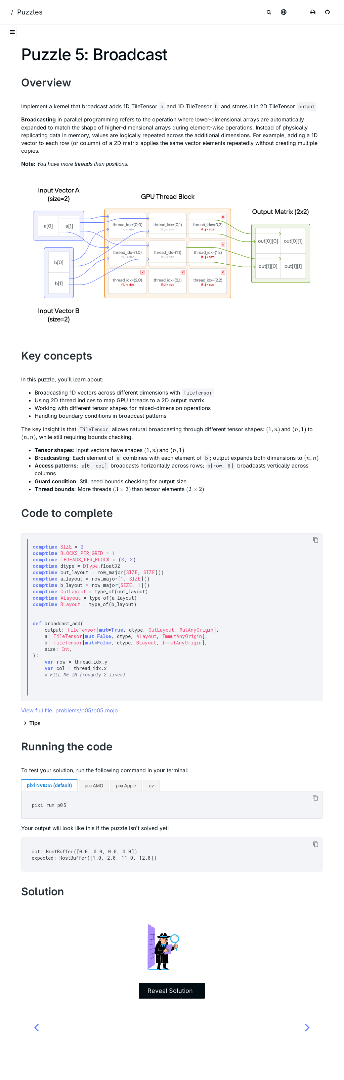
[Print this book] (313, 12)
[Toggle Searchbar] (268, 12)
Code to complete (67, 513)
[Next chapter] (307, 1027)
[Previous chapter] (36, 1027)
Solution (42, 891)
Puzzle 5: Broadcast (94, 54)
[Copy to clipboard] (315, 540)
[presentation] (273, 429)
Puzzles (30, 12)
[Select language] (283, 12)
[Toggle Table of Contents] (12, 32)
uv (151, 785)
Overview (46, 82)
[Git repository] (327, 12)
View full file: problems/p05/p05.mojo (69, 710)
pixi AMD (94, 785)
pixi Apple (126, 785)
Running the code (67, 746)
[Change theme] (298, 12)
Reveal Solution (170, 990)
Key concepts (56, 355)
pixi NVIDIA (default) (49, 785)
